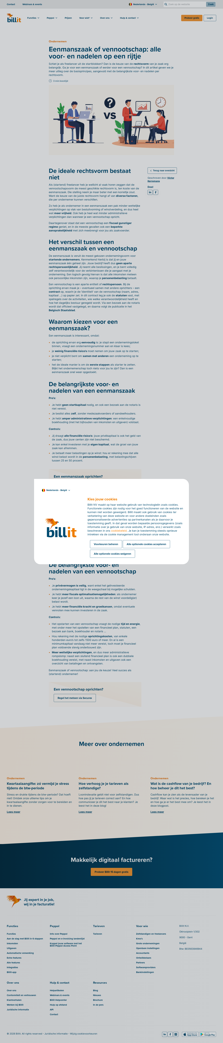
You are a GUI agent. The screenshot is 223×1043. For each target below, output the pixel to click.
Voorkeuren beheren (106, 544)
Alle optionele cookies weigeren (112, 554)
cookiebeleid (119, 530)
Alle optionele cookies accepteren (146, 544)
